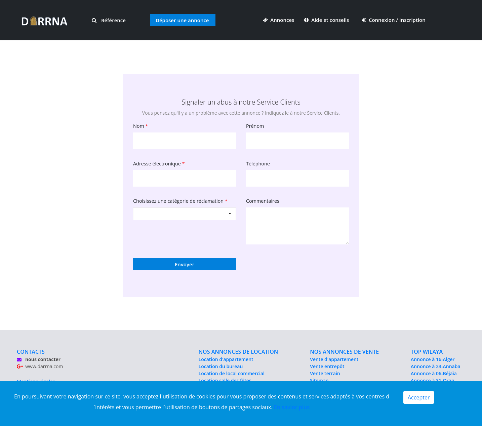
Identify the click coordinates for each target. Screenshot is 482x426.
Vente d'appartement (334, 359)
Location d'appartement (226, 359)
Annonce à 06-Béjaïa (434, 373)
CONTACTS (31, 351)
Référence (109, 20)
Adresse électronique (159, 163)
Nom (140, 126)
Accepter (419, 397)
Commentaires (262, 201)
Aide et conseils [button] (327, 19)
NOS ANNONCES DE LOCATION (238, 351)
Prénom (255, 126)
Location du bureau (221, 366)
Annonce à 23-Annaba (435, 366)
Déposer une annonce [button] (182, 20)
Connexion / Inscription (394, 19)
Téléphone (258, 163)
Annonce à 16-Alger (432, 359)
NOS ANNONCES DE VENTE (344, 351)
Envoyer (184, 264)
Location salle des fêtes (225, 380)
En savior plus (292, 407)
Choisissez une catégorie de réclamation (180, 201)
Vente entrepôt (327, 366)
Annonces (278, 19)
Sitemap (319, 380)
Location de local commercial (232, 373)
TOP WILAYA (427, 351)
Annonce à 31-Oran (432, 380)
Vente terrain (325, 373)
